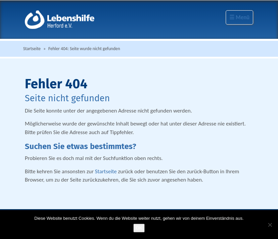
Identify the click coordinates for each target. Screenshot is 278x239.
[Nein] (269, 224)
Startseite (32, 48)
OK (139, 227)
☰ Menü (239, 17)
